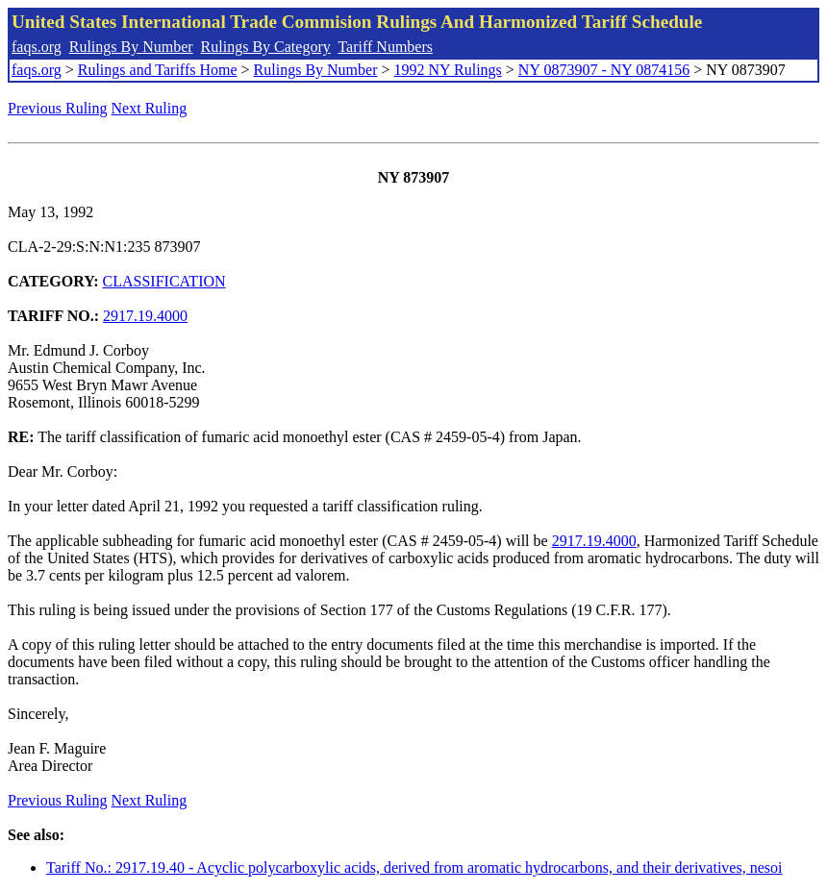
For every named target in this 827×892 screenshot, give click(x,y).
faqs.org (37, 46)
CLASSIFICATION (164, 281)
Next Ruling (150, 108)
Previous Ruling (58, 108)
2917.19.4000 (145, 316)
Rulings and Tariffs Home (158, 70)
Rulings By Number (131, 46)
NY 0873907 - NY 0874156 (603, 70)
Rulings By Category (266, 46)
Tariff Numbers (385, 46)
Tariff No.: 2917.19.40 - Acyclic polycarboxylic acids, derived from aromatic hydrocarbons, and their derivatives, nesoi (414, 867)
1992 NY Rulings (448, 70)
